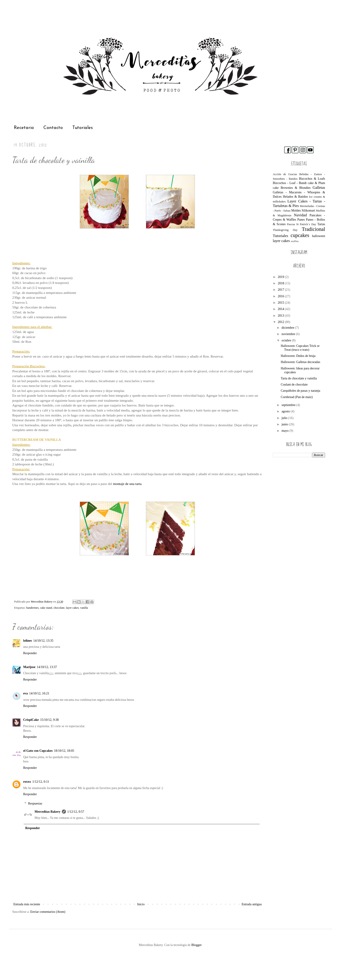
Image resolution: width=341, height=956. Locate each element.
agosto (286, 411)
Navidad (300, 215)
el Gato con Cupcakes (38, 750)
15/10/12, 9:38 (49, 719)
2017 (281, 289)
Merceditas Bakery (47, 811)
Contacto (53, 128)
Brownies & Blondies (296, 187)
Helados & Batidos (295, 196)
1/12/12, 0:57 (75, 811)
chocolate (58, 607)
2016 (281, 296)
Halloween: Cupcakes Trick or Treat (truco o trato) (300, 347)
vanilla (84, 607)
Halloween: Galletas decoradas (300, 362)
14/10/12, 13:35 (43, 640)
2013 (281, 315)
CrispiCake (31, 719)
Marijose (29, 667)
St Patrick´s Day (306, 224)
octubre (286, 340)
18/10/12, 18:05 (64, 750)
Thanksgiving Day (285, 230)
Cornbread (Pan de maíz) (297, 397)
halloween (318, 236)
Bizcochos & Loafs (312, 178)
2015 (281, 302)
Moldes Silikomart (303, 210)
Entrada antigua (252, 904)
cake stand (46, 607)
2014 (281, 309)
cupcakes (300, 235)
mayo (285, 430)
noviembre (288, 334)
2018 (281, 283)
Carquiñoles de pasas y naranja (300, 390)
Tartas (321, 224)
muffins (295, 241)
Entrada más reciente (26, 904)
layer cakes (72, 607)
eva (25, 693)
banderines (32, 607)
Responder (30, 653)
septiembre (288, 405)
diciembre (288, 327)
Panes (301, 219)
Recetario (24, 128)
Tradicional (313, 229)
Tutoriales (82, 128)
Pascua (291, 224)
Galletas (319, 187)
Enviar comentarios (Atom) (47, 911)
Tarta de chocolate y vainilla (299, 378)
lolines (27, 640)
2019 (281, 277)
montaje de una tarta (127, 484)
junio (285, 424)
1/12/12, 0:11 (40, 781)
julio (284, 418)
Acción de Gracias (285, 174)
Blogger (196, 945)
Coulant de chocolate (294, 384)
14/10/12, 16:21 (39, 693)
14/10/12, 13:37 (47, 667)
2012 (281, 322)
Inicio (141, 904)
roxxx (27, 781)
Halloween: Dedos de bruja (298, 356)
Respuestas (35, 803)
